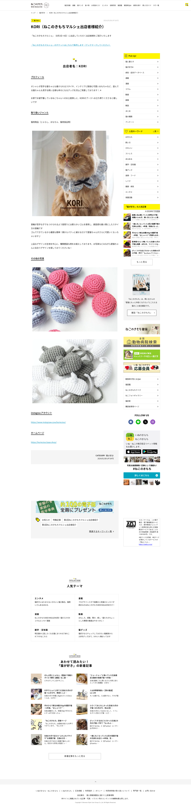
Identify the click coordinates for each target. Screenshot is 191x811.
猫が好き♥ (129, 67)
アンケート (129, 122)
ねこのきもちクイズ (133, 390)
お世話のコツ (95, 5)
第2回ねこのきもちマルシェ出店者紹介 (81, 519)
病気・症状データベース (134, 72)
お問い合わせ (150, 791)
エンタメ (105, 5)
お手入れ (128, 137)
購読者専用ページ (132, 406)
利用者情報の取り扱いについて (118, 791)
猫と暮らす (129, 61)
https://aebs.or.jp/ (145, 544)
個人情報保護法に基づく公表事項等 (100, 795)
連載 (73, 5)
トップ (33, 13)
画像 (127, 100)
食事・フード (130, 175)
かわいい (128, 148)
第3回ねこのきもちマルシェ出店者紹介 (59, 524)
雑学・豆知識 (130, 164)
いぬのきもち (66, 791)
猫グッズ (128, 170)
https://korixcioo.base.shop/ (44, 442)
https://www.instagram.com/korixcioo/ (48, 422)
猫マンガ (80, 5)
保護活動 (128, 197)
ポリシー (99, 791)
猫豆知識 (67, 5)
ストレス (128, 153)
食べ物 (87, 5)
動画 (127, 94)
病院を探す (137, 5)
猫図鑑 (120, 5)
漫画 (127, 83)
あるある (128, 159)
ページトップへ (95, 782)
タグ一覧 (156, 5)
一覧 (154, 131)
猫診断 (128, 401)
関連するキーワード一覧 (100, 531)
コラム (128, 89)
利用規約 (88, 791)
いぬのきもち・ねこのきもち (47, 791)
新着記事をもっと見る (74, 755)
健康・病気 (129, 186)
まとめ (128, 111)
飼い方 (128, 142)
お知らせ (46, 519)
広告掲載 (78, 791)
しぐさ (128, 181)
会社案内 (80, 795)
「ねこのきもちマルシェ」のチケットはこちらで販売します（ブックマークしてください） (71, 44)
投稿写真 (113, 5)
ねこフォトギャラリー (134, 395)
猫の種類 (128, 116)
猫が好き (42, 13)
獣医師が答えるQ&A (133, 379)
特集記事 (57, 519)
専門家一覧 (137, 791)
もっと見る (142, 261)
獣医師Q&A (127, 5)
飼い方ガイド (147, 5)
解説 (127, 105)
